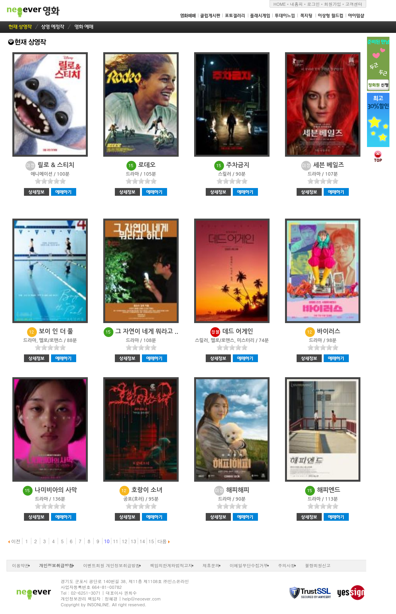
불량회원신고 (318, 565)
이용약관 (20, 565)
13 (133, 541)
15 (151, 541)
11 (115, 541)
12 (124, 541)
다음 (163, 541)
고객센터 (353, 4)
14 (142, 541)
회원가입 (332, 4)
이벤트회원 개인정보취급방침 (111, 565)
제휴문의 (211, 565)
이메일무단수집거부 (249, 565)
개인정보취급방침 (56, 565)
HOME (279, 4)
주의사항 (286, 565)
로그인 (313, 4)
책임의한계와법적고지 (171, 565)
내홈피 (296, 4)
